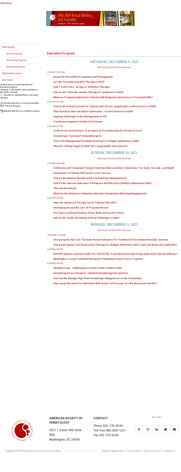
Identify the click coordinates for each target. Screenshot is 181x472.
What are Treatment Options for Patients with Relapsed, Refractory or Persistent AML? (103, 97)
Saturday (102, 67)
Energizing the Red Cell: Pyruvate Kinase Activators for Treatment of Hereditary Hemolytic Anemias (110, 239)
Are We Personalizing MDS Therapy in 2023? (79, 81)
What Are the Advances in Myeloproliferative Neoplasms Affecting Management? (100, 193)
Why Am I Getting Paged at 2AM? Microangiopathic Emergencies (90, 146)
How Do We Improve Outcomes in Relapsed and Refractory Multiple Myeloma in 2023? (102, 183)
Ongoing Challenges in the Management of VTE (80, 116)
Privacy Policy (134, 451)
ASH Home (6, 3)
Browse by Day (14, 53)
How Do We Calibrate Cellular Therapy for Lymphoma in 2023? (88, 92)
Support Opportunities (113, 451)
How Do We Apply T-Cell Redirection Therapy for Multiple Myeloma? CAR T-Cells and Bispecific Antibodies (115, 244)
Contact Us (169, 451)
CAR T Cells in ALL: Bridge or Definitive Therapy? (81, 87)
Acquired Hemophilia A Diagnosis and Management (83, 76)
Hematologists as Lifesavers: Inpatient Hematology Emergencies (90, 273)
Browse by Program (17, 60)
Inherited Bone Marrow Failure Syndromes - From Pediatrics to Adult (93, 111)
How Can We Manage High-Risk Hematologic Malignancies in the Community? (97, 278)
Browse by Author (16, 67)
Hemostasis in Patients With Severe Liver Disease (82, 173)
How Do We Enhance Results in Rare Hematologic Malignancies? (90, 178)
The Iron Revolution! (65, 188)
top (128, 67)
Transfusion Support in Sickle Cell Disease (78, 121)
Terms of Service (152, 451)
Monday (121, 67)
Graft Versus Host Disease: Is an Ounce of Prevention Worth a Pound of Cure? (97, 130)
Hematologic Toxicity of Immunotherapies (77, 135)
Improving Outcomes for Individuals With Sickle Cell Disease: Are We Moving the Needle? (105, 283)
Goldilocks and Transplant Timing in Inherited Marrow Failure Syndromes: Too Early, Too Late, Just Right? (113, 167)
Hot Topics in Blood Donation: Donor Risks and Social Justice (88, 212)
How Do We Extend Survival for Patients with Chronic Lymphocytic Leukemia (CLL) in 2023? (105, 106)
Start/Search (8, 47)
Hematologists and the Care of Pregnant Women (80, 207)
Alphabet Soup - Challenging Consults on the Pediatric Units (87, 268)
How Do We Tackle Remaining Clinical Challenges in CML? (86, 217)
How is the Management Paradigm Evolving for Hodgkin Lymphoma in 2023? (96, 141)
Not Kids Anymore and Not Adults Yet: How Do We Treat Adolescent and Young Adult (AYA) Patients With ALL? (115, 253)
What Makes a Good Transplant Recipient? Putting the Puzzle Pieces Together (98, 258)
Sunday (112, 67)
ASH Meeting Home (12, 73)
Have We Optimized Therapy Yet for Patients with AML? (85, 202)
